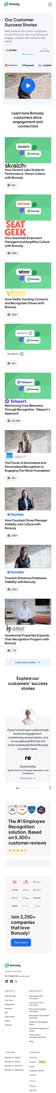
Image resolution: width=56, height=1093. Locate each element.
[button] (50, 788)
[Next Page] (28, 662)
